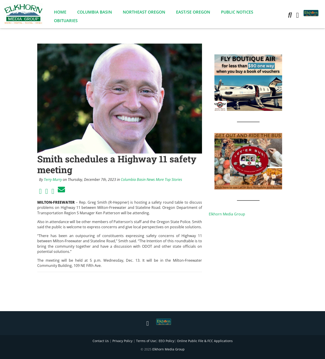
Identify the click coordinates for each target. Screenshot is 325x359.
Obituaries (66, 21)
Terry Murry (53, 179)
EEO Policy (166, 341)
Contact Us (101, 341)
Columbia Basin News (138, 179)
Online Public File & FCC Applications (205, 341)
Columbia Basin (94, 13)
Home (60, 13)
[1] (248, 160)
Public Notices (237, 13)
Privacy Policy (122, 341)
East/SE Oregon (193, 13)
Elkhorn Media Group (227, 214)
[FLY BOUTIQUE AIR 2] (248, 82)
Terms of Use (146, 341)
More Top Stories (169, 179)
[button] (289, 16)
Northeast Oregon (144, 13)
